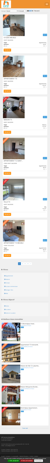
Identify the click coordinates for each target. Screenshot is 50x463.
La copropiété (14, 456)
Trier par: (3, 11)
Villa (6, 293)
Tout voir (25, 428)
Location (7, 309)
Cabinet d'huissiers (23, 456)
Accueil (3, 456)
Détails (7, 50)
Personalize (38, 460)
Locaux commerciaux (11, 286)
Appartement (8, 276)
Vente (6, 306)
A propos (8, 456)
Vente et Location (9, 313)
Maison (7, 279)
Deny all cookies (26, 460)
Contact (31, 456)
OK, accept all (13, 460)
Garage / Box (8, 290)
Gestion (36, 456)
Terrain (7, 283)
